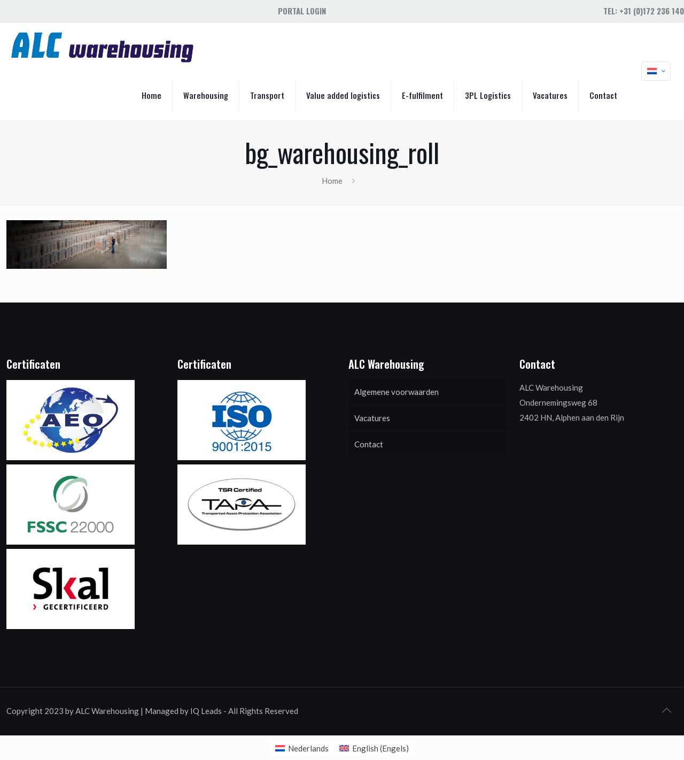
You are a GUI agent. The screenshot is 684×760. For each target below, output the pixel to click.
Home (332, 180)
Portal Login (302, 11)
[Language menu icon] (656, 71)
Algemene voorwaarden (396, 392)
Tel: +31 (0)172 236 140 (643, 11)
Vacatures (372, 418)
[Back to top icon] (666, 710)
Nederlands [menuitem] (308, 748)
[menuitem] (302, 748)
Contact (368, 444)
